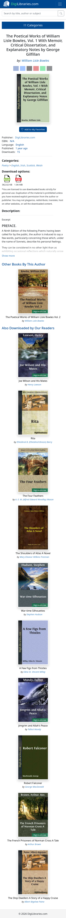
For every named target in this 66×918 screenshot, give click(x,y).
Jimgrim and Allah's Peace (33, 725)
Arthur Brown (34, 844)
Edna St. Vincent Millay (34, 671)
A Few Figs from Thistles (33, 668)
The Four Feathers (33, 495)
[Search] (30, 13)
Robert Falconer (33, 783)
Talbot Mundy (34, 729)
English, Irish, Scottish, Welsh (27, 165)
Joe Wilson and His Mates (33, 381)
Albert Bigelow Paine (34, 901)
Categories (33, 25)
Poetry (5, 165)
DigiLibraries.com (25, 137)
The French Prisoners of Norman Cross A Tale (33, 840)
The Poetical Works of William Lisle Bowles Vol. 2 (33, 317)
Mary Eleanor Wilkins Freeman (34, 556)
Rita (33, 438)
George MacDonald (34, 786)
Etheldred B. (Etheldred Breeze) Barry (34, 442)
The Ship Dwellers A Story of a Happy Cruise (33, 898)
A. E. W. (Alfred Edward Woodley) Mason (34, 499)
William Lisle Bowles (35, 61)
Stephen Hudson (34, 614)
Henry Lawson (34, 384)
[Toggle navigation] (60, 4)
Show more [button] (8, 255)
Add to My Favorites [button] (33, 129)
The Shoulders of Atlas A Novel (33, 553)
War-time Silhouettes (33, 610)
